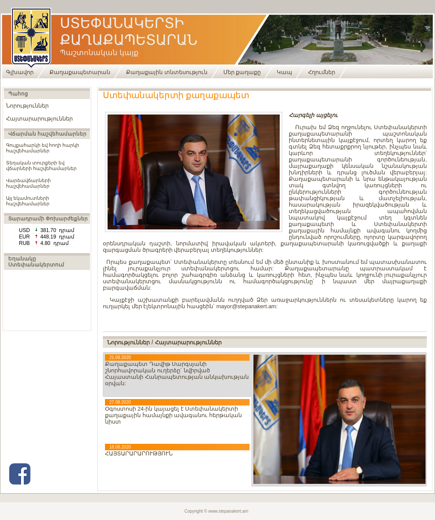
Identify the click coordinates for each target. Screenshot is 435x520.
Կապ (284, 72)
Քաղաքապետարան (79, 72)
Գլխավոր (20, 72)
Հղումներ (321, 72)
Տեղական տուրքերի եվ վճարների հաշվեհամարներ (41, 165)
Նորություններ (27, 105)
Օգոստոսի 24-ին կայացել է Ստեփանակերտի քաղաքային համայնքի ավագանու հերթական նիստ (173, 415)
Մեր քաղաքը (242, 72)
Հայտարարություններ (39, 118)
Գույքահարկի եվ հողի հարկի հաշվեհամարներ (42, 147)
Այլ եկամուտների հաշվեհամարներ (27, 200)
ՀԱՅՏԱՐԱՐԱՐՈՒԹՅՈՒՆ (139, 453)
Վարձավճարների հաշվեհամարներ (28, 183)
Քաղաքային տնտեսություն (166, 72)
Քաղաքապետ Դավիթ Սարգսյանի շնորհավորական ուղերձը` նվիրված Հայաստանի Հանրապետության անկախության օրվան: (177, 374)
